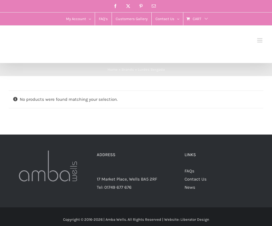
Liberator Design (194, 219)
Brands (127, 69)
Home (113, 69)
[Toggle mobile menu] (260, 40)
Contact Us (196, 179)
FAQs (189, 171)
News (190, 187)
